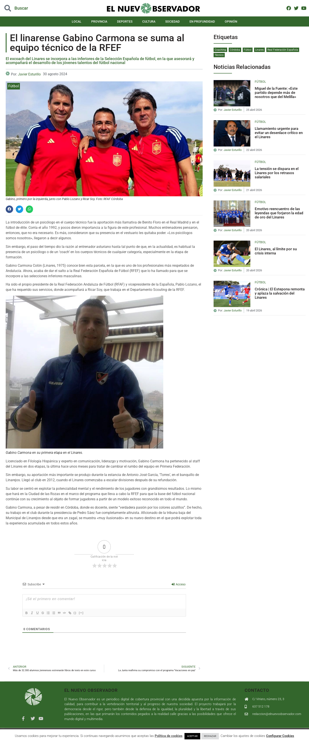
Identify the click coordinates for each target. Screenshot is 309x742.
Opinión (231, 21)
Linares (259, 49)
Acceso (179, 584)
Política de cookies (169, 736)
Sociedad (172, 21)
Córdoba (235, 49)
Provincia (99, 21)
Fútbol (13, 86)
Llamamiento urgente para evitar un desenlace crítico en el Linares (279, 132)
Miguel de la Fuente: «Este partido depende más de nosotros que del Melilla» (276, 92)
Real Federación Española (282, 49)
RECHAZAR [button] (210, 736)
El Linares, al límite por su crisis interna (276, 251)
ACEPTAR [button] (192, 736)
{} (81, 612)
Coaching (220, 49)
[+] (87, 612)
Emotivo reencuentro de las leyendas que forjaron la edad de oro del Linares (279, 213)
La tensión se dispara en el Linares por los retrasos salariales (276, 172)
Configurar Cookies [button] (280, 736)
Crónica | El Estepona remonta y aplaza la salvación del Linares (280, 293)
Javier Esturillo (29, 74)
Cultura (148, 21)
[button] (9, 209)
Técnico (219, 55)
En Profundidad (202, 21)
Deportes (124, 21)
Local (76, 21)
